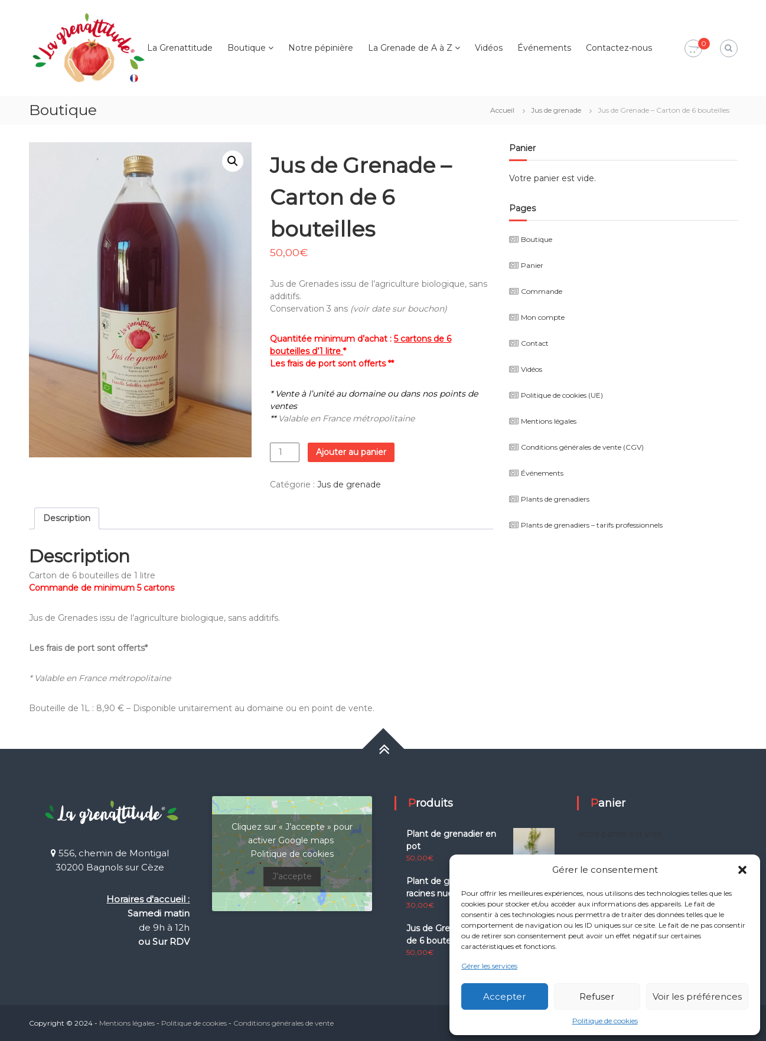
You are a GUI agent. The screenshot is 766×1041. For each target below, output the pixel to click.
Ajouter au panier (351, 452)
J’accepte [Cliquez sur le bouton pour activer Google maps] (292, 876)
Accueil (502, 110)
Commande (541, 291)
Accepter (504, 996)
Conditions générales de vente (283, 1023)
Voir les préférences (697, 996)
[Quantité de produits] (284, 452)
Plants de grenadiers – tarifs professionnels (592, 524)
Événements (544, 47)
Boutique (246, 47)
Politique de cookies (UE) (562, 395)
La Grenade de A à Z (410, 47)
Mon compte (543, 317)
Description (66, 518)
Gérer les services (489, 965)
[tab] (66, 518)
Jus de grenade (556, 110)
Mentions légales (548, 421)
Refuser (596, 996)
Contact (535, 343)
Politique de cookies (605, 1020)
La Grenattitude (180, 47)
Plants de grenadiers (555, 499)
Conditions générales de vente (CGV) (582, 447)
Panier (532, 265)
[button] (742, 870)
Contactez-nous (619, 47)
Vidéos (489, 47)
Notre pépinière (320, 47)
